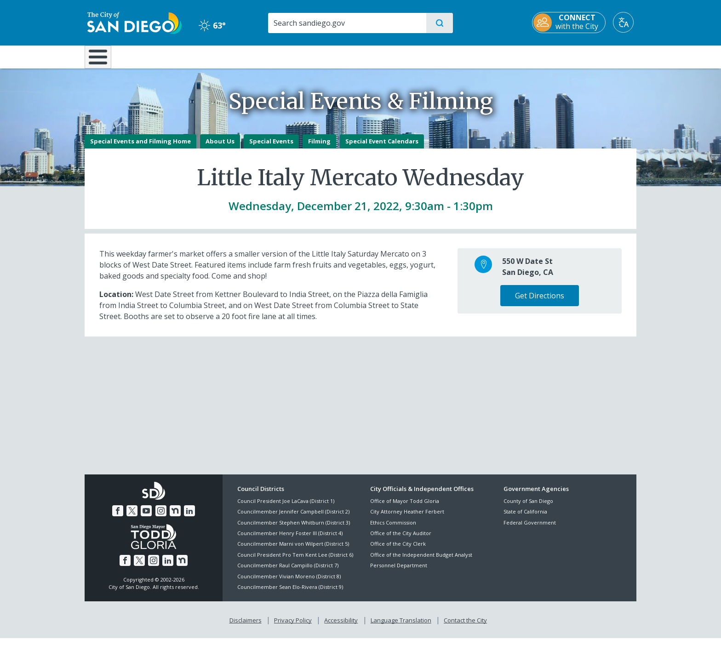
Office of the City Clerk (398, 550)
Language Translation (401, 627)
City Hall (591, 56)
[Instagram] (160, 517)
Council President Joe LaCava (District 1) (285, 507)
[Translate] (626, 22)
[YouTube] (146, 517)
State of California (525, 518)
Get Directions (539, 302)
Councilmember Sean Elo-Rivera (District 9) (290, 593)
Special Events (271, 147)
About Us (220, 147)
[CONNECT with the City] (571, 22)
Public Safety (502, 56)
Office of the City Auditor (400, 539)
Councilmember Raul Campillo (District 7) (287, 572)
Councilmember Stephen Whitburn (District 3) (293, 528)
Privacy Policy (293, 627)
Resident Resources (247, 56)
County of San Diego (528, 507)
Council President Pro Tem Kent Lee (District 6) (295, 561)
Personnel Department (398, 572)
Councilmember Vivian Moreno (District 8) (289, 582)
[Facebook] (117, 517)
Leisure (162, 56)
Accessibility (341, 627)
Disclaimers (245, 627)
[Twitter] (131, 517)
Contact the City (465, 627)
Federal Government (530, 528)
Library (412, 56)
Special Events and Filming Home (140, 147)
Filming (319, 147)
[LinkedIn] (189, 517)
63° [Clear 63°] (210, 25)
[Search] (346, 23)
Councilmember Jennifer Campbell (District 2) (293, 518)
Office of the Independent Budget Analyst (421, 561)
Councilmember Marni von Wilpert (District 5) (293, 550)
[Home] (102, 60)
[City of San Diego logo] (132, 22)
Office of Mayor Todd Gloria (404, 507)
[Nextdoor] (175, 517)
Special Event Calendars (381, 147)
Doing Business (328, 56)
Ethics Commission (393, 528)
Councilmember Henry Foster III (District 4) (290, 539)
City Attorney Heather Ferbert (407, 518)
